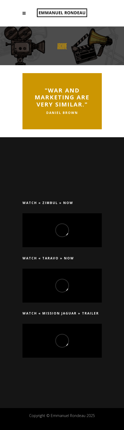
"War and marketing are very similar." (62, 97)
